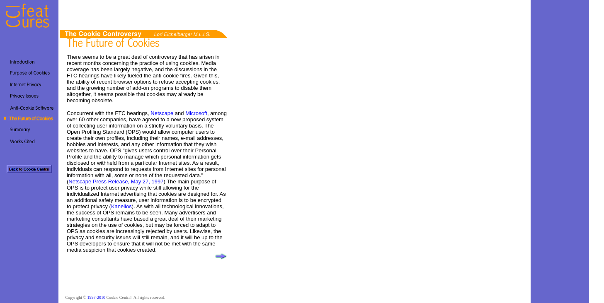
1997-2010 (96, 297)
